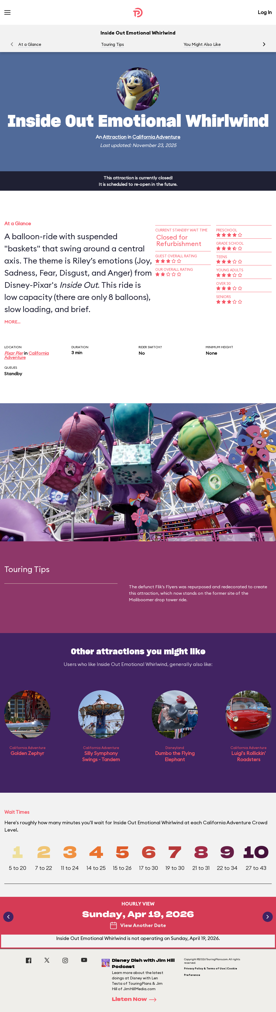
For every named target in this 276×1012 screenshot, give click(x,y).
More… (12, 321)
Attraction (114, 137)
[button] (264, 44)
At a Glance (29, 44)
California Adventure (156, 137)
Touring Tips (112, 44)
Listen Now (136, 999)
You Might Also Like (202, 44)
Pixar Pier (13, 353)
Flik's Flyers (166, 586)
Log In (265, 12)
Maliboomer (141, 599)
